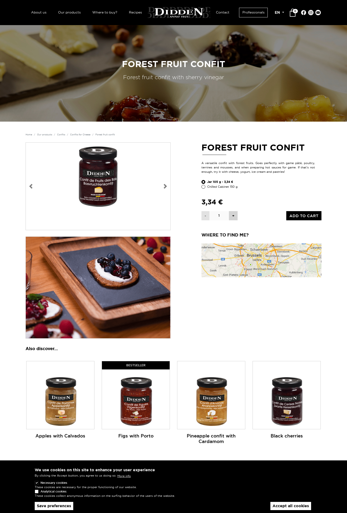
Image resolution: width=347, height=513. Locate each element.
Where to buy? (104, 12)
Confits (61, 134)
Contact (222, 12)
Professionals (253, 12)
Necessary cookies (53, 486)
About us (39, 12)
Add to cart (303, 216)
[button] (31, 186)
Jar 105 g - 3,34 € (220, 182)
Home (29, 134)
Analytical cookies (53, 494)
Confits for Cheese (80, 134)
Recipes (135, 12)
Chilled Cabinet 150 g (222, 186)
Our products (69, 12)
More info (124, 479)
